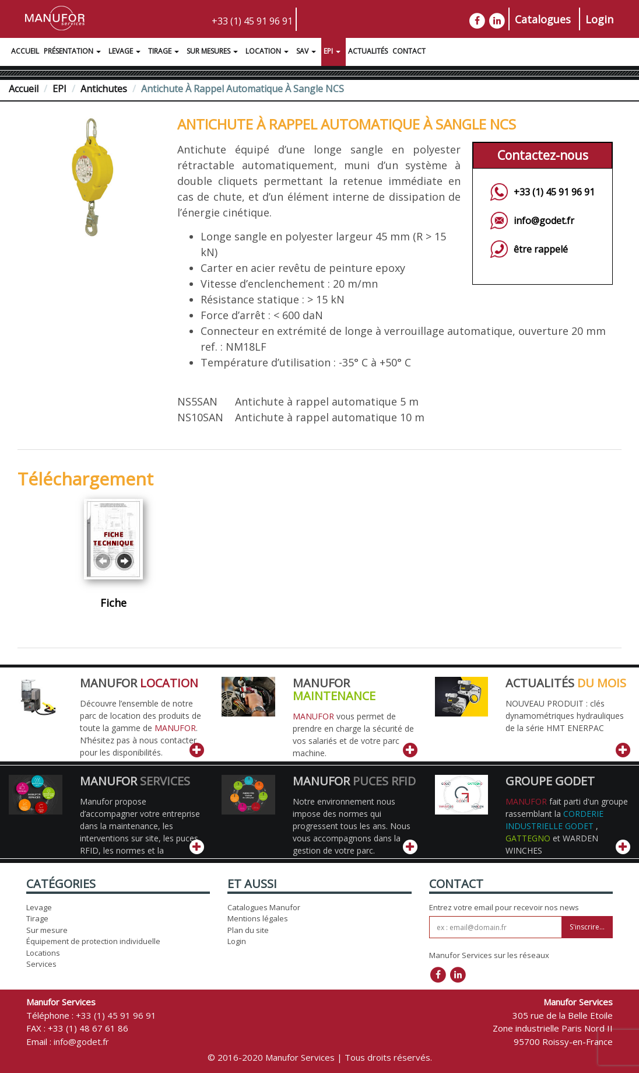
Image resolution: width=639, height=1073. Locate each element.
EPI (333, 52)
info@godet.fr (544, 220)
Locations (43, 953)
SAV (307, 52)
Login (599, 19)
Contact (409, 51)
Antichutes (103, 88)
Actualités (368, 51)
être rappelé (541, 249)
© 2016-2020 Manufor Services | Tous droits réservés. (320, 1057)
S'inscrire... (587, 927)
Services (41, 964)
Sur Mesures (214, 52)
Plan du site (248, 930)
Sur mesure (47, 930)
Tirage (165, 52)
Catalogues (543, 19)
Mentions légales (257, 918)
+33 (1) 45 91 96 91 (252, 21)
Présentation (74, 52)
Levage (125, 52)
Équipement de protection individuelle (93, 941)
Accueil (25, 51)
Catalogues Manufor (263, 907)
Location (268, 52)
